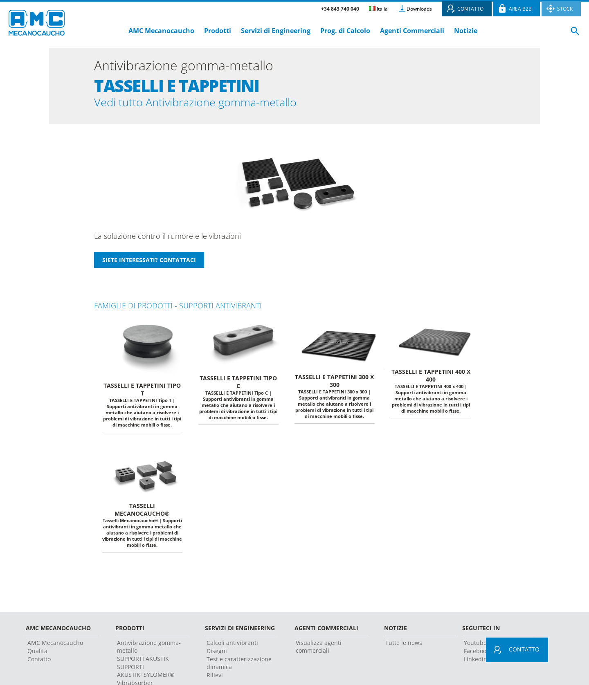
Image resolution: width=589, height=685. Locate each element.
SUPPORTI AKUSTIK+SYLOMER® (146, 674)
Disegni (217, 654)
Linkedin (475, 662)
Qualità (37, 654)
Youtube (475, 646)
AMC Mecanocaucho (161, 30)
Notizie (465, 30)
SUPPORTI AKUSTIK (143, 662)
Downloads (419, 8)
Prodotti (217, 30)
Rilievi (215, 678)
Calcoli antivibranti (232, 646)
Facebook (476, 654)
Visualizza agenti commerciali (319, 650)
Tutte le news (403, 646)
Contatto (39, 662)
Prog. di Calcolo (345, 30)
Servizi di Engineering (275, 30)
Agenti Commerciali (412, 30)
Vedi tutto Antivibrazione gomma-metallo (214, 103)
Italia (378, 8)
